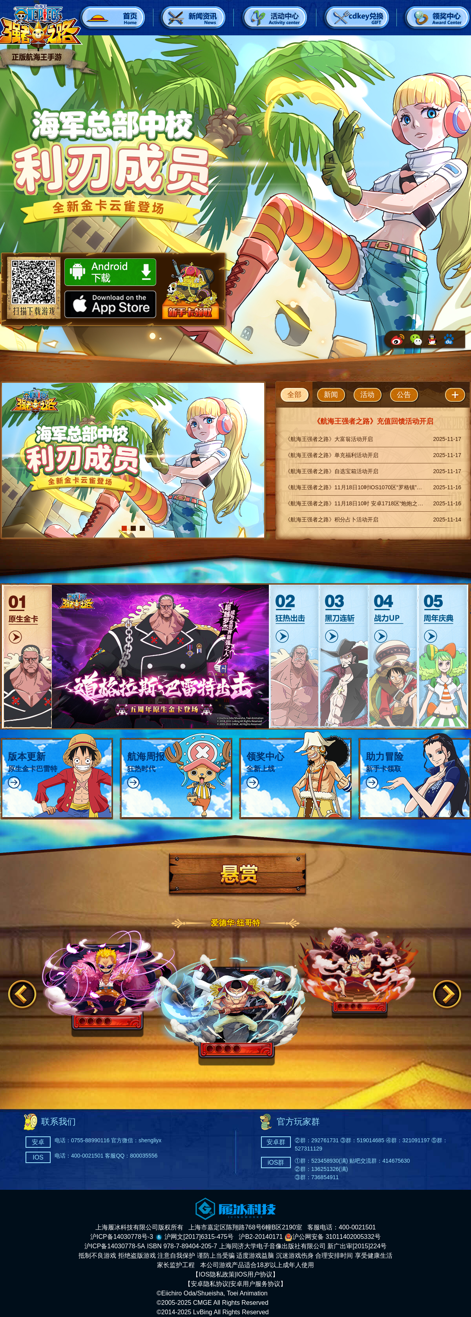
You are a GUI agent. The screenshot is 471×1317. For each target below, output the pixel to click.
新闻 (331, 395)
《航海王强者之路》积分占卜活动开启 (331, 519)
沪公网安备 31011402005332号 (333, 1236)
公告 (404, 395)
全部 (294, 395)
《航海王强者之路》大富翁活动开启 (329, 439)
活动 (367, 395)
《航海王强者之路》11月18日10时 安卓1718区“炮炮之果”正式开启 (366, 503)
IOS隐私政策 (217, 1274)
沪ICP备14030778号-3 (121, 1236)
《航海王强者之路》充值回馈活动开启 (373, 421)
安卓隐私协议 (209, 1283)
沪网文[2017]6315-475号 (199, 1236)
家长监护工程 (176, 1265)
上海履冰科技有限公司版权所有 (139, 1227)
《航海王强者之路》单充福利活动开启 (331, 455)
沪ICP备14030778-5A (114, 1246)
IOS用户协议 (254, 1274)
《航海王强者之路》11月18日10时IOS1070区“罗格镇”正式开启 (361, 487)
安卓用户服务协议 (255, 1283)
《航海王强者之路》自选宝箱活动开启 (331, 471)
